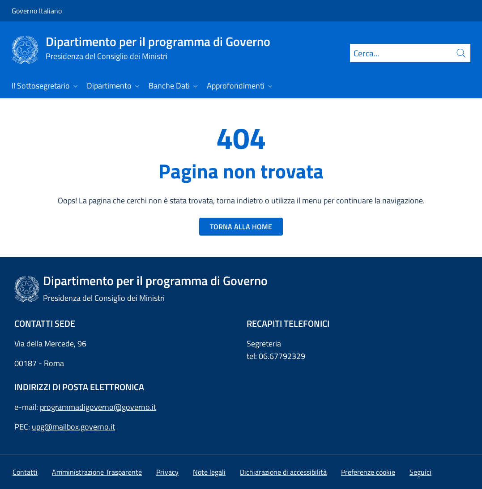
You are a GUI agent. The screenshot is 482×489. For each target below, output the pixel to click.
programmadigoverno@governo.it (98, 407)
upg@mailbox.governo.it (73, 427)
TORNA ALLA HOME (241, 226)
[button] (368, 472)
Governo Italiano (37, 10)
